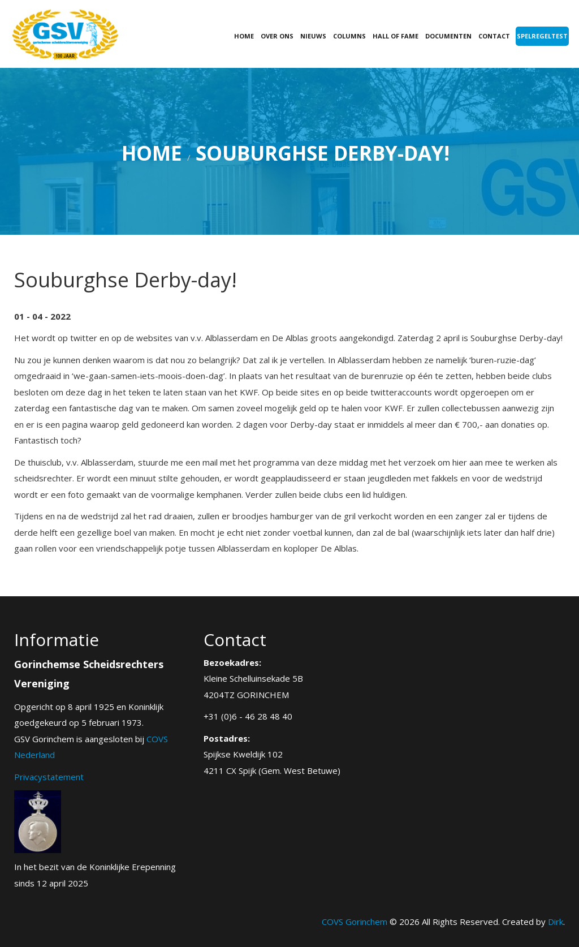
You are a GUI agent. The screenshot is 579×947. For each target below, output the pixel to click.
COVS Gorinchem (354, 921)
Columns (349, 36)
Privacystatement (49, 776)
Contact (494, 36)
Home (244, 36)
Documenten (448, 36)
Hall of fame (395, 36)
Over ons (277, 36)
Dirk (555, 921)
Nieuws (313, 36)
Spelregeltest (542, 36)
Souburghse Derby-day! (323, 153)
